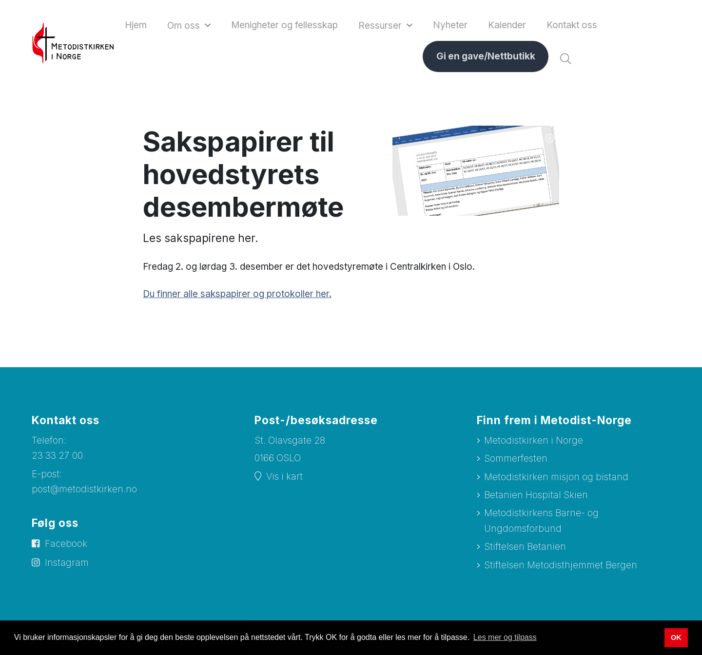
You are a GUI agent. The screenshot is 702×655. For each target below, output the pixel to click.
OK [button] (676, 637)
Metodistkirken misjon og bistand (556, 478)
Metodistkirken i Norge (533, 441)
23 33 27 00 (57, 456)
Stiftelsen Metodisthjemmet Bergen (560, 565)
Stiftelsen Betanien (525, 547)
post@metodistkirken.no (84, 490)
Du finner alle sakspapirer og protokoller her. (237, 294)
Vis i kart (284, 477)
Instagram (67, 563)
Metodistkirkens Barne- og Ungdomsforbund (541, 521)
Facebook (66, 544)
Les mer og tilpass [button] (505, 637)
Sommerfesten (515, 459)
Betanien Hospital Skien (536, 496)
